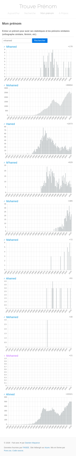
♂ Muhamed (10, 201)
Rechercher (39, 40)
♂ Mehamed (10, 317)
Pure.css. (8, 451)
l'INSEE (26, 447)
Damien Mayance (32, 443)
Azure (47, 447)
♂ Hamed (9, 123)
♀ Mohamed (10, 355)
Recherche (30, 13)
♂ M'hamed (10, 162)
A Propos (63, 13)
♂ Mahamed (10, 239)
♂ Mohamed (10, 85)
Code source (17, 451)
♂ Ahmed (9, 394)
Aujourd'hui (13, 13)
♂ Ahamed (9, 278)
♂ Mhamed (10, 46)
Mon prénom (47, 13)
